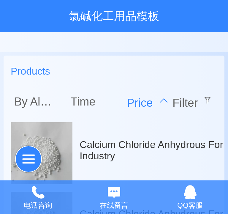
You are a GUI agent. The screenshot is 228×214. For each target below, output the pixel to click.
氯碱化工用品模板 (114, 16)
